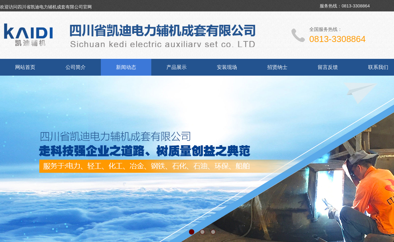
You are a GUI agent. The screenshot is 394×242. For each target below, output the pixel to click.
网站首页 (25, 67)
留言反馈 (328, 67)
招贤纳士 (277, 67)
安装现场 (227, 67)
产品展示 (176, 67)
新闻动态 (126, 67)
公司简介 (76, 67)
